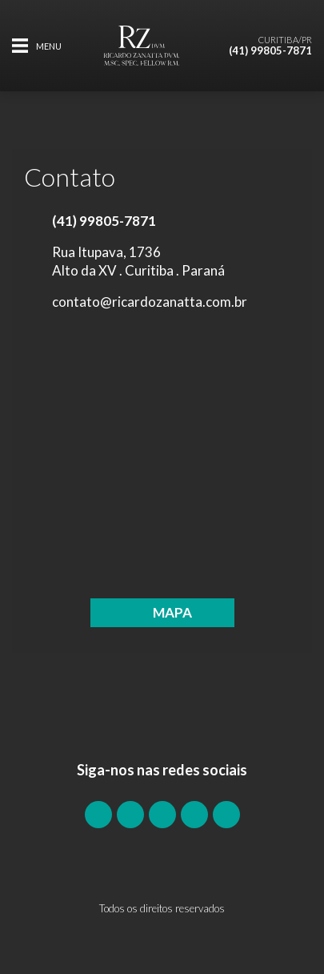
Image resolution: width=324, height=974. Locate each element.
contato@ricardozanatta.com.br (149, 301)
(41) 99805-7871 (270, 51)
